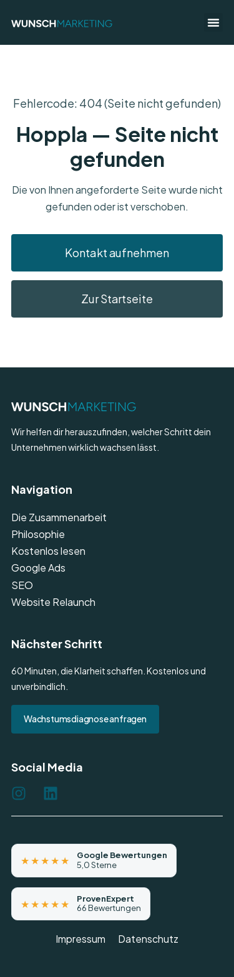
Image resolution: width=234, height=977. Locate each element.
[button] (213, 22)
